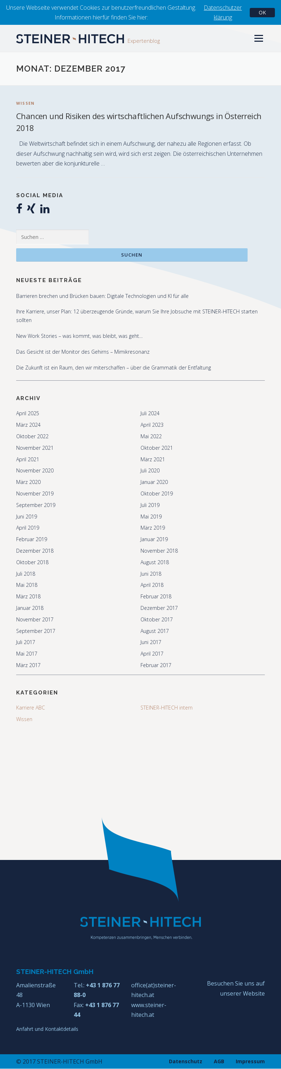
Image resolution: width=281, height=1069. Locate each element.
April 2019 (27, 528)
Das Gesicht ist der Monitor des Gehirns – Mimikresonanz (82, 351)
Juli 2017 (25, 642)
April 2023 (151, 425)
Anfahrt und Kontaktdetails (47, 1028)
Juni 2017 (150, 642)
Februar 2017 (155, 665)
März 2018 (28, 596)
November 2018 (159, 550)
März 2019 (152, 528)
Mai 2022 (151, 436)
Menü (258, 38)
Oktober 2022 (32, 436)
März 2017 (28, 665)
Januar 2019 (154, 539)
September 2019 (35, 505)
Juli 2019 (150, 505)
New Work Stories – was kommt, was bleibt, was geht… (79, 335)
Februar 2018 (155, 596)
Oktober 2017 (156, 619)
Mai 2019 (151, 516)
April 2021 (27, 459)
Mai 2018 (26, 585)
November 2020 (35, 470)
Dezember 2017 (159, 607)
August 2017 (154, 631)
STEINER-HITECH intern (166, 707)
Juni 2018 (150, 573)
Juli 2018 (25, 573)
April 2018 (151, 585)
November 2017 (35, 619)
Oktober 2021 (156, 447)
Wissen (25, 103)
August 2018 (154, 562)
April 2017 (151, 654)
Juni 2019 (26, 516)
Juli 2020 (150, 470)
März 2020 (28, 482)
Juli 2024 (150, 413)
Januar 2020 (154, 482)
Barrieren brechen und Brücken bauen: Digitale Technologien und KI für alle (102, 296)
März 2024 (28, 425)
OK (262, 12)
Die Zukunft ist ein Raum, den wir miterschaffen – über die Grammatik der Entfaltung (113, 367)
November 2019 (35, 493)
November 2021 (35, 447)
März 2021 (152, 459)
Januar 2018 (29, 607)
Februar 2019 (31, 539)
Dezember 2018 (35, 550)
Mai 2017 (26, 654)
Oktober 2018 (32, 562)
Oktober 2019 (156, 493)
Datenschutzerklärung (223, 12)
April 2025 (27, 413)
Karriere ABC (30, 707)
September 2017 (35, 631)
